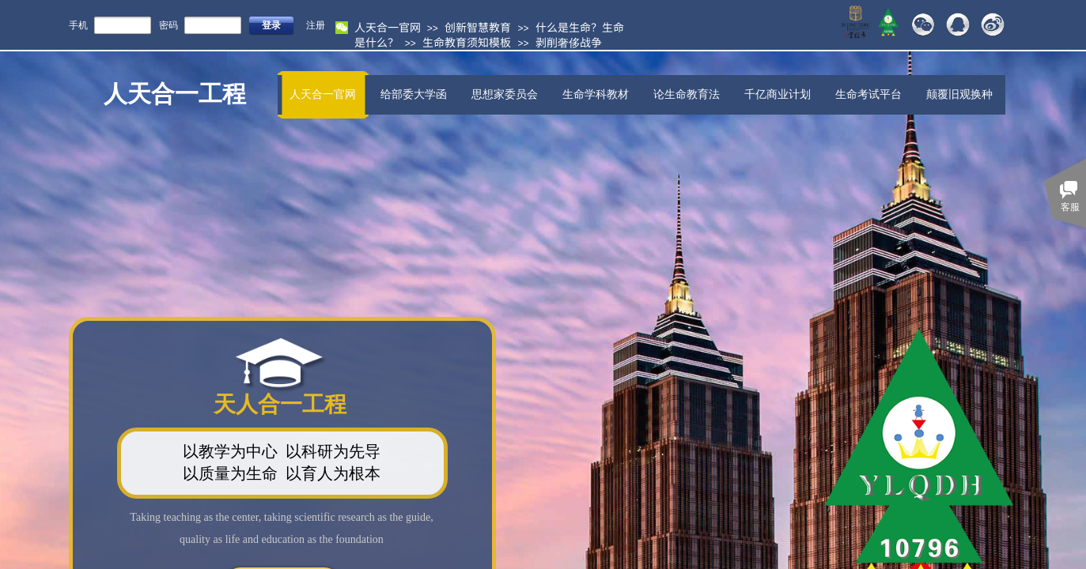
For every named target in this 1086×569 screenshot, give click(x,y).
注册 (315, 25)
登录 (271, 25)
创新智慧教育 (478, 27)
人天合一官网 (387, 27)
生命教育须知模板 (466, 42)
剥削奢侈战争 (568, 42)
